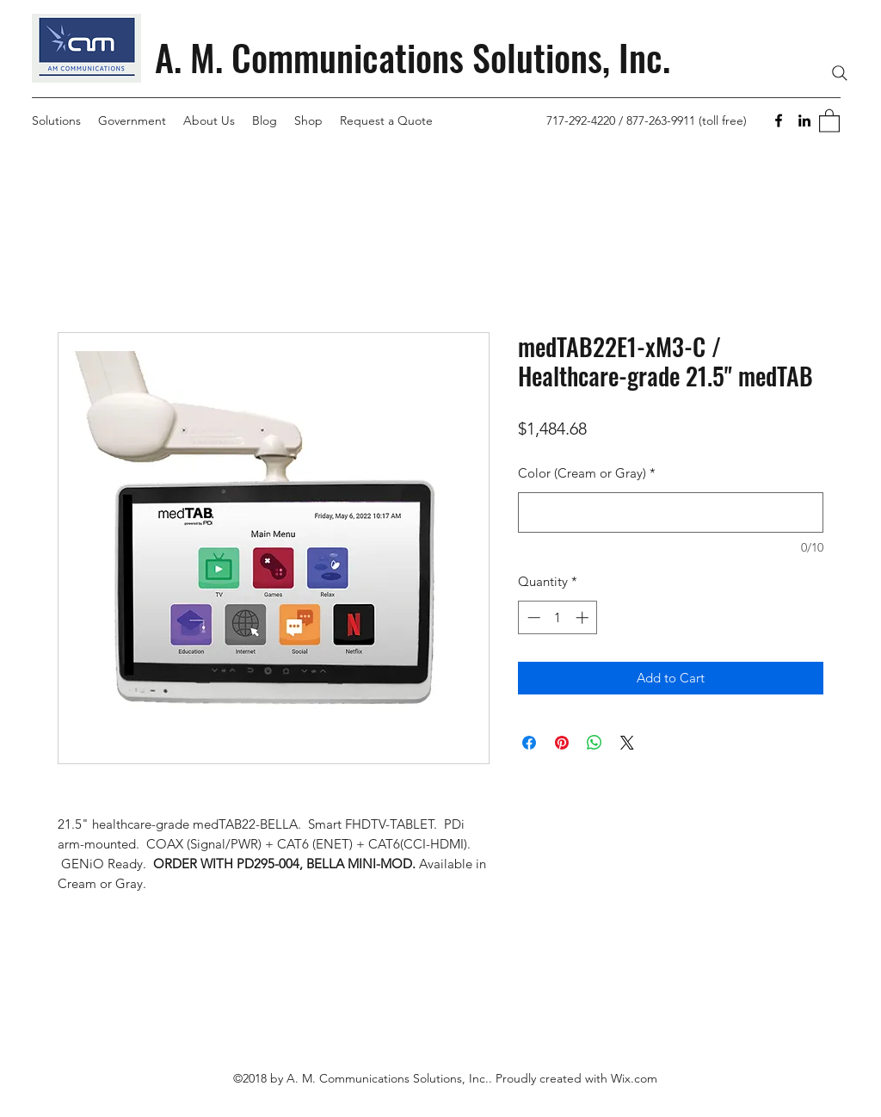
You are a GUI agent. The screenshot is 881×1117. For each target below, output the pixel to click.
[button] (829, 120)
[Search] (840, 73)
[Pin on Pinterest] (561, 742)
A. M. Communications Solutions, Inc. (412, 56)
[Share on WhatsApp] (594, 742)
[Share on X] (627, 742)
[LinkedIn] (804, 120)
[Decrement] (532, 617)
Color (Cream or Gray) (587, 473)
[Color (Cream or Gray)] (670, 512)
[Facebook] (778, 120)
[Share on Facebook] (529, 742)
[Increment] (583, 617)
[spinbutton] (558, 617)
